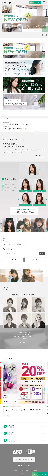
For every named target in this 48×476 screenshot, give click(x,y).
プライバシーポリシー (24, 470)
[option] (25, 18)
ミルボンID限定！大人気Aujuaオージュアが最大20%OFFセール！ (20, 124)
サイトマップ (34, 470)
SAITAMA (35, 260)
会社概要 (15, 470)
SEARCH (42, 253)
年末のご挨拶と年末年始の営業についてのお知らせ (17, 128)
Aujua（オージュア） (15, 406)
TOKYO (13, 260)
